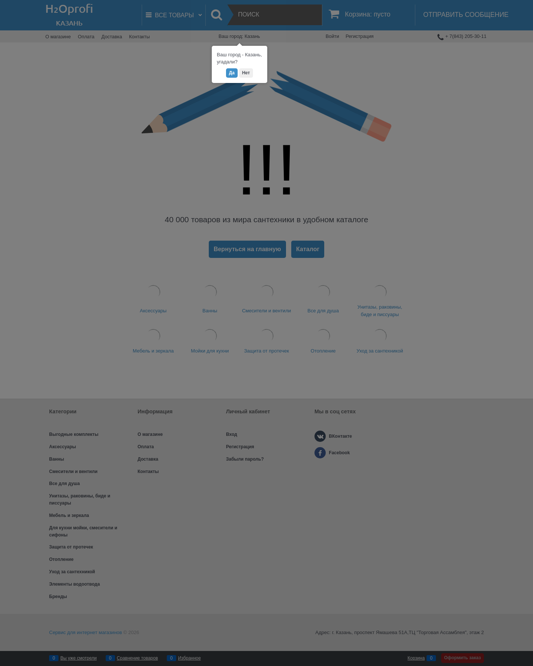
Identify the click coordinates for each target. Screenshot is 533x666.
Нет (246, 72)
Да (232, 72)
